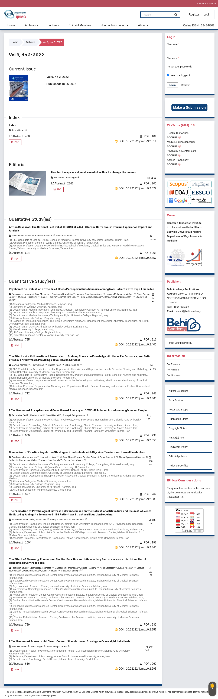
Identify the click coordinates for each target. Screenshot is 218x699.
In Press (53, 25)
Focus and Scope (178, 409)
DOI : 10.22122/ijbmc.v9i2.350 (137, 440)
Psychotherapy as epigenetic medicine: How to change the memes (93, 172)
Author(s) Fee (176, 437)
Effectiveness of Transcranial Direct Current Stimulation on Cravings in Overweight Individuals (69, 641)
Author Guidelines (178, 390)
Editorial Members (80, 25)
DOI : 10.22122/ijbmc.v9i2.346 (137, 547)
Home (11, 25)
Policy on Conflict (178, 465)
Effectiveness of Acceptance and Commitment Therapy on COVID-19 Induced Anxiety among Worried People (78, 410)
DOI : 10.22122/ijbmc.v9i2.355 (137, 629)
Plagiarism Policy (178, 447)
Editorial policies (178, 456)
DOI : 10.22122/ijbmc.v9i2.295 (137, 668)
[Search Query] (157, 14)
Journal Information (113, 25)
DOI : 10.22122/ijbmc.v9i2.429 (137, 188)
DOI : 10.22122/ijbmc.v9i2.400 (137, 344)
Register (194, 14)
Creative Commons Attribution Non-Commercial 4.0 (57, 692)
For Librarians (174, 375)
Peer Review (176, 400)
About (142, 25)
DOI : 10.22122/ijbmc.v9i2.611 (137, 141)
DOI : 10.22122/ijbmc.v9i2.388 (137, 499)
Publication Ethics (178, 418)
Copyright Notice (178, 428)
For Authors (173, 369)
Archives (31, 25)
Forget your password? (179, 342)
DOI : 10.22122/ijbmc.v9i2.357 (137, 257)
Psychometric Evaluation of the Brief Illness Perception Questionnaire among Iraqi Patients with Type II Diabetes (81, 289)
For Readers (173, 364)
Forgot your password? (179, 66)
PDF (16, 142)
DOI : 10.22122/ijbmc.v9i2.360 (137, 398)
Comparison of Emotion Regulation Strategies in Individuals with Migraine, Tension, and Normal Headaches (77, 452)
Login (206, 14)
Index (12, 125)
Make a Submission (189, 107)
